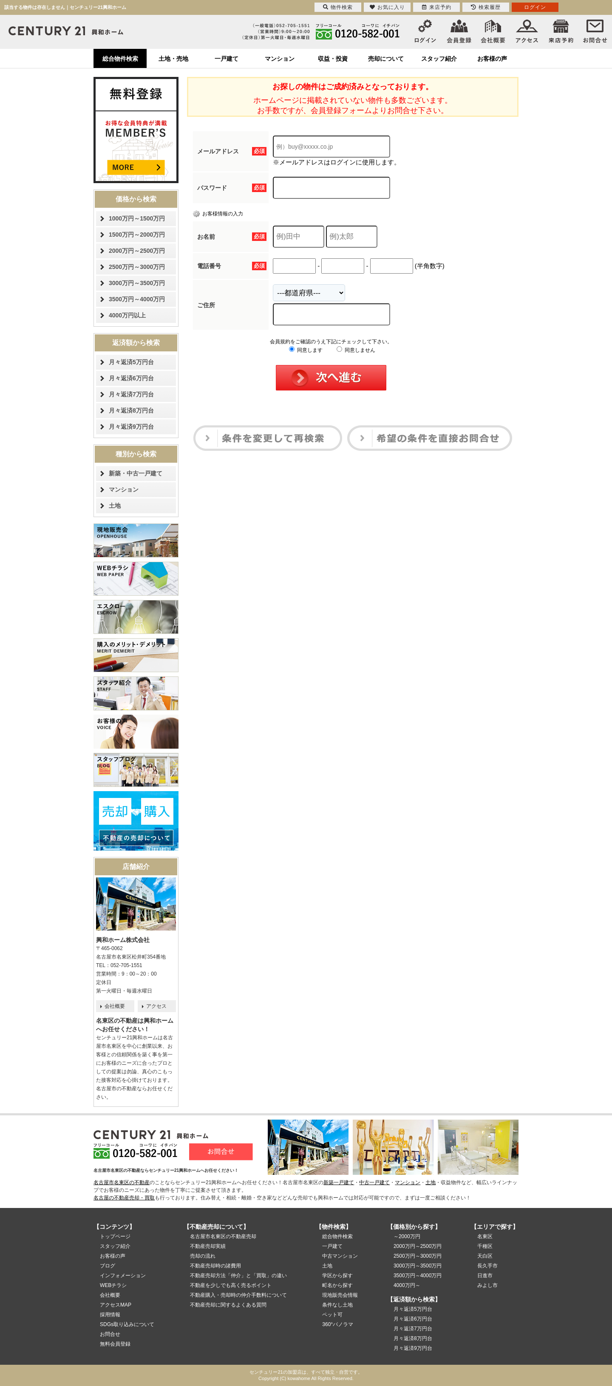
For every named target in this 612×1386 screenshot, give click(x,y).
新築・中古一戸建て (135, 473)
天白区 (485, 1256)
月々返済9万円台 (131, 426)
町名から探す (337, 1285)
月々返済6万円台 (131, 378)
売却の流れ (202, 1256)
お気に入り (387, 7)
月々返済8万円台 (131, 410)
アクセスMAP (115, 1305)
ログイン (535, 7)
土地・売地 (173, 58)
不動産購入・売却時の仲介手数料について (238, 1295)
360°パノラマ (337, 1324)
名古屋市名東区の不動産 (122, 1182)
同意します (306, 350)
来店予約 (436, 7)
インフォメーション (123, 1276)
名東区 (485, 1236)
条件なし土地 (337, 1305)
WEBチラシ (113, 1285)
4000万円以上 (127, 315)
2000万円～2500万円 (137, 250)
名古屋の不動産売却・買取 (124, 1198)
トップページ (115, 1236)
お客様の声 (492, 58)
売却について (386, 58)
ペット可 (332, 1315)
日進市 (485, 1276)
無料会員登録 (115, 1344)
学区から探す (337, 1276)
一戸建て (226, 58)
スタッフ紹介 (439, 58)
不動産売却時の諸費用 (215, 1266)
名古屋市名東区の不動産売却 (223, 1236)
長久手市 (487, 1266)
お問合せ (110, 1334)
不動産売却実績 (208, 1246)
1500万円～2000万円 (137, 234)
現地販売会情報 (340, 1295)
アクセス (156, 1006)
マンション (280, 58)
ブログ (107, 1266)
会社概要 (115, 1006)
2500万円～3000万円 (137, 266)
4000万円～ (407, 1285)
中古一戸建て (374, 1182)
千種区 (485, 1246)
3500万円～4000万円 (137, 299)
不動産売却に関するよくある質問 (228, 1305)
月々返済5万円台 (131, 362)
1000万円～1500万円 (137, 218)
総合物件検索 (120, 58)
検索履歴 (486, 7)
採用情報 (110, 1315)
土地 (115, 505)
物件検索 (338, 7)
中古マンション (340, 1256)
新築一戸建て (338, 1182)
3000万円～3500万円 (137, 283)
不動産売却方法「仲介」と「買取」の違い (238, 1276)
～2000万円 (407, 1236)
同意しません (356, 350)
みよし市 (487, 1285)
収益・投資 (333, 58)
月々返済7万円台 (131, 394)
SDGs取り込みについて (127, 1324)
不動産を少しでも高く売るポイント (231, 1285)
